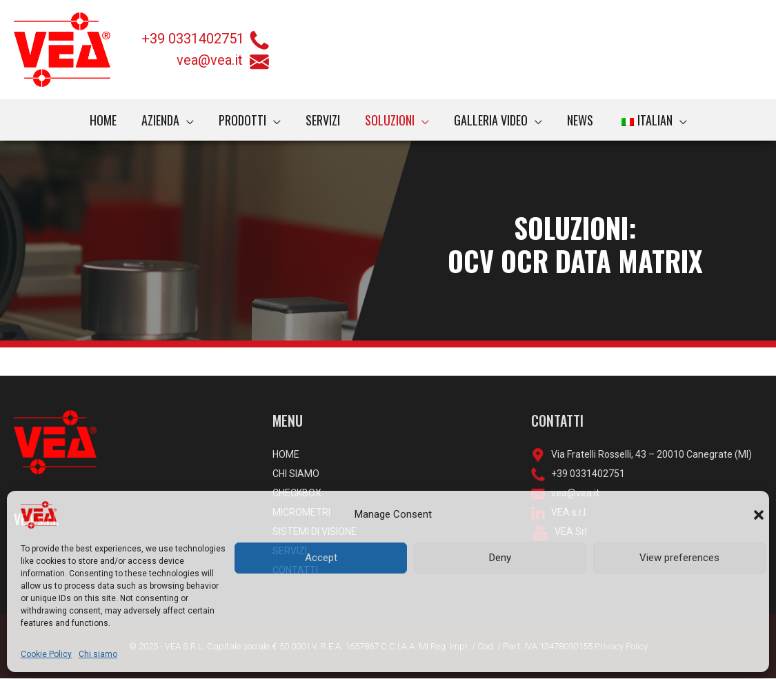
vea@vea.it (223, 60)
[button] (759, 515)
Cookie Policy (46, 654)
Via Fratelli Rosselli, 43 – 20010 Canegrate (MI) (648, 454)
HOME (285, 454)
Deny (500, 557)
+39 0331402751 (192, 38)
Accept (321, 557)
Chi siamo (98, 654)
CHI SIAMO (295, 473)
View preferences (679, 557)
